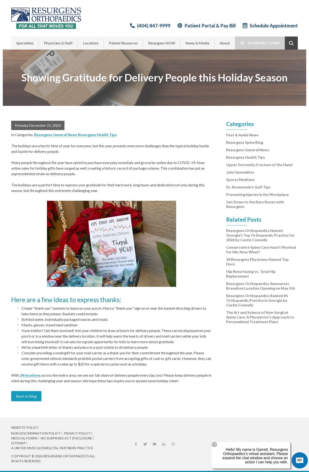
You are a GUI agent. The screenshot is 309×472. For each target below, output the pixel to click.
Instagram (173, 444)
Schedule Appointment (274, 25)
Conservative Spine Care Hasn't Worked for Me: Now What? (261, 249)
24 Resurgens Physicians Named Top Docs (257, 261)
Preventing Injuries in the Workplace (257, 194)
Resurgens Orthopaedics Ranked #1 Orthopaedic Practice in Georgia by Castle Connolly (257, 300)
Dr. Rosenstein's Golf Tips (248, 187)
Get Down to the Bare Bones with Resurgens (255, 204)
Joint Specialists (240, 172)
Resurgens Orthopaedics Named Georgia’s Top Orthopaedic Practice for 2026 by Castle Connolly (260, 235)
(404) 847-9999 (154, 25)
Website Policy (24, 427)
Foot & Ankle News (242, 135)
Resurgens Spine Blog (244, 142)
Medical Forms (24, 438)
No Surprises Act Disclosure (66, 438)
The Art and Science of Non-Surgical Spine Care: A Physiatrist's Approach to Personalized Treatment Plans (260, 317)
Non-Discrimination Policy (35, 433)
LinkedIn (163, 444)
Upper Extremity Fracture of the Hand (259, 164)
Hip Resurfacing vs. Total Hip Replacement (251, 273)
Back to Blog (26, 396)
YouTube (154, 444)
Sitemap (18, 443)
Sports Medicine (240, 179)
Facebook (136, 444)
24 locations (30, 375)
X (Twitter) (145, 444)
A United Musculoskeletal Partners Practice (52, 448)
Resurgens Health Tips (97, 134)
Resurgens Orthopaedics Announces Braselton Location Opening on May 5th (260, 285)
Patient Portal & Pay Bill (210, 25)
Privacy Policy (77, 433)
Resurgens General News (55, 134)
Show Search (291, 43)
